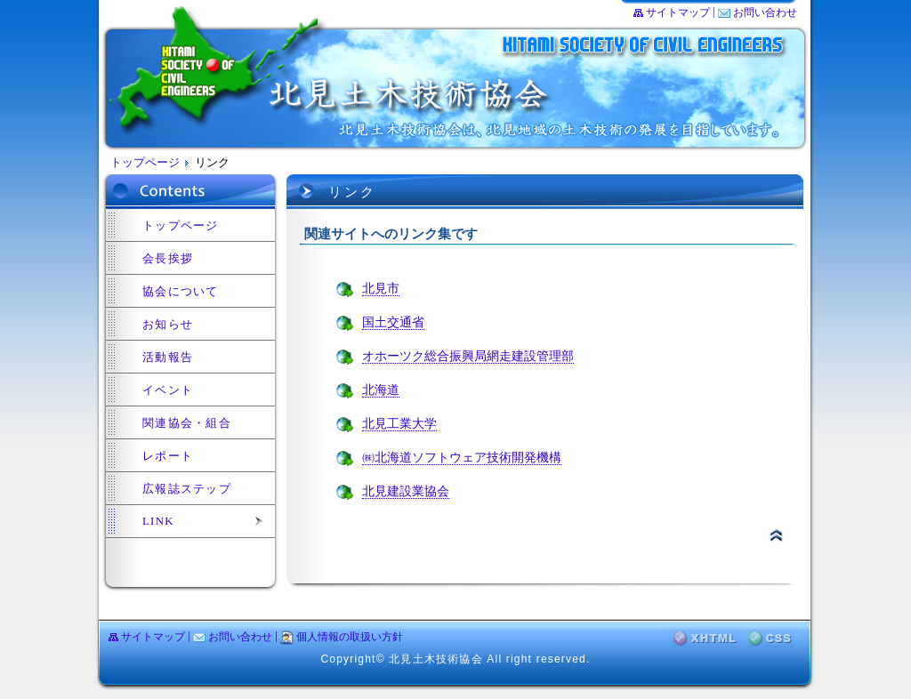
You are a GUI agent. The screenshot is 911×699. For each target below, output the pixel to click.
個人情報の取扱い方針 (349, 637)
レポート (167, 456)
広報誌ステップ (186, 489)
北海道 (380, 390)
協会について (180, 291)
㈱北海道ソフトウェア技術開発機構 (461, 457)
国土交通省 (393, 322)
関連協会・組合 (186, 423)
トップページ (145, 163)
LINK (158, 521)
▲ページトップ (776, 534)
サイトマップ (678, 12)
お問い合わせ (765, 12)
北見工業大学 (399, 423)
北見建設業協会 (405, 491)
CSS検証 (770, 638)
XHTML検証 (705, 638)
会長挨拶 (167, 259)
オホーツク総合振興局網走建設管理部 (468, 356)
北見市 (380, 288)
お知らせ (167, 324)
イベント (167, 390)
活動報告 (167, 357)
